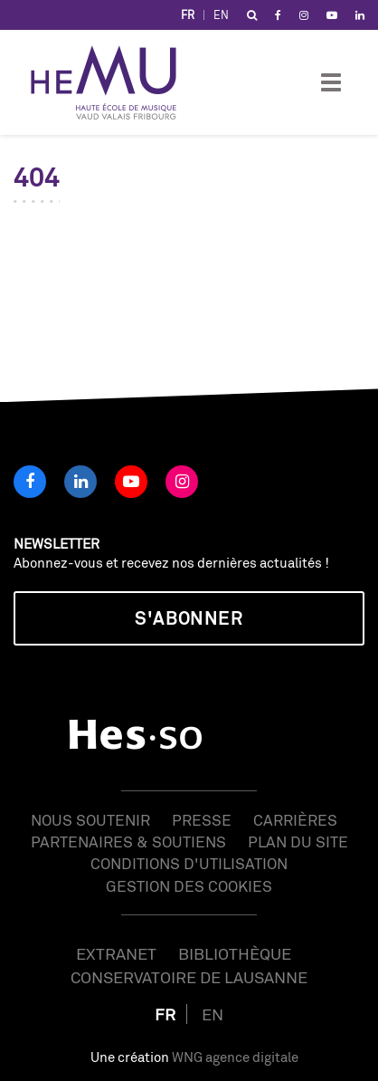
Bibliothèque (234, 953)
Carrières (295, 819)
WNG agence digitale (235, 1057)
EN (221, 15)
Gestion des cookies (189, 885)
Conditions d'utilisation (189, 863)
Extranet (116, 953)
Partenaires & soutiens (128, 841)
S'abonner (188, 618)
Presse (202, 819)
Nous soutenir (90, 819)
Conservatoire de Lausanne (189, 977)
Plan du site (298, 841)
